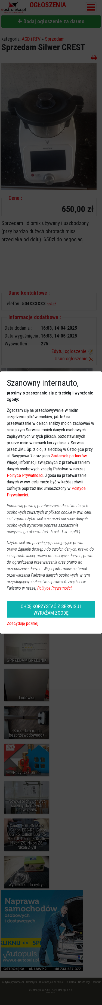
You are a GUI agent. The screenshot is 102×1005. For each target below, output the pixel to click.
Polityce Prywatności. (55, 588)
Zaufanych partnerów (68, 455)
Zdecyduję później (22, 623)
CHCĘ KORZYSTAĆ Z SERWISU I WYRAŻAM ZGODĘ (51, 609)
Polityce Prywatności (25, 475)
